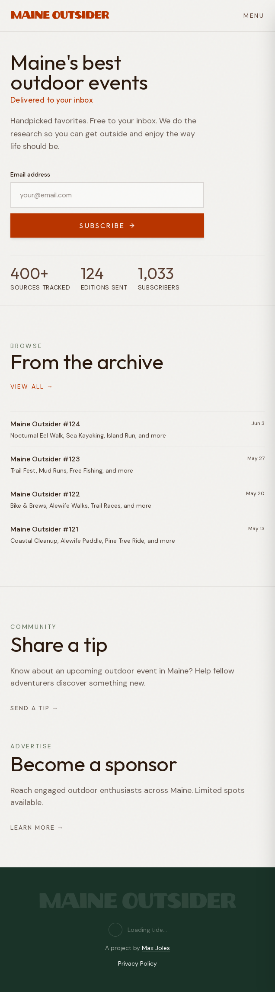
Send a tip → (34, 708)
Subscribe (107, 225)
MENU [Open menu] (254, 15)
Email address (30, 174)
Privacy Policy (137, 963)
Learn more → (37, 827)
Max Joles (156, 948)
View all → (32, 386)
